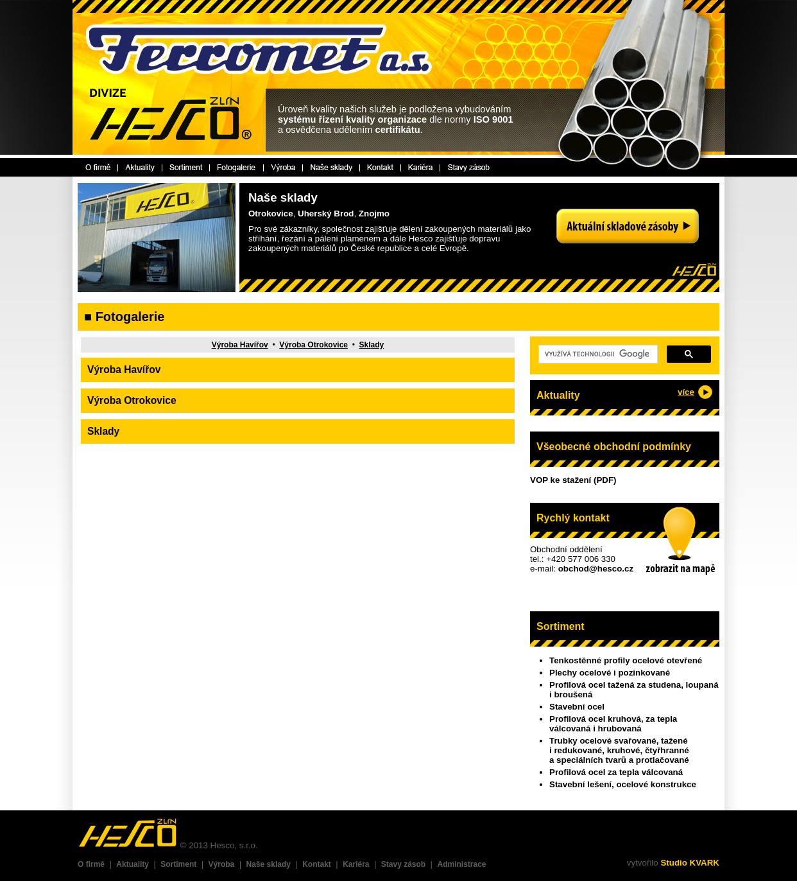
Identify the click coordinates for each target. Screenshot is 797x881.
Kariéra (356, 864)
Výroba (222, 864)
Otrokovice (270, 213)
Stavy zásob (403, 864)
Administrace (461, 864)
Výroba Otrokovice (313, 344)
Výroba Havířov (240, 344)
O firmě (91, 864)
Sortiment (178, 864)
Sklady (371, 344)
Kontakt (316, 864)
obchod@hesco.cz (595, 568)
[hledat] (597, 354)
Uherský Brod (326, 213)
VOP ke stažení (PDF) (573, 480)
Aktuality (132, 864)
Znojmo (374, 213)
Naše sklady (268, 864)
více (686, 392)
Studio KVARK (689, 863)
